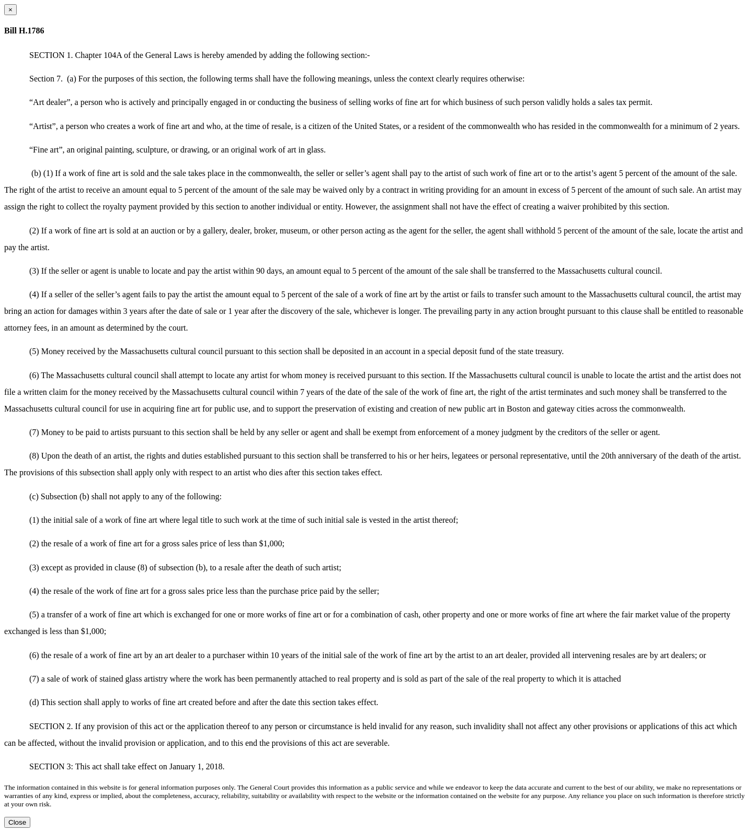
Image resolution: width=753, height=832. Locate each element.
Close (17, 822)
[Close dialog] (10, 9)
